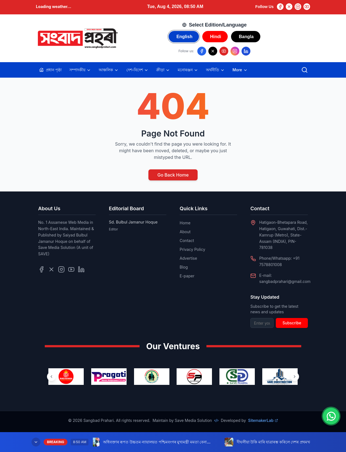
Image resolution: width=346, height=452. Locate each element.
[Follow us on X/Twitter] (212, 51)
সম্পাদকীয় (80, 69)
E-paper (187, 276)
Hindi (215, 36)
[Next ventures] (294, 376)
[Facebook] (280, 6)
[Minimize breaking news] (36, 442)
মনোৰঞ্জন (188, 69)
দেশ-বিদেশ (137, 69)
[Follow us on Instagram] (234, 51)
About (185, 231)
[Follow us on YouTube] (223, 51)
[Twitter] (289, 6)
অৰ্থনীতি (215, 69)
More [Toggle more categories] (240, 69)
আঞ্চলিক (109, 69)
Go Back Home (172, 175)
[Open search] (304, 69)
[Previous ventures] (51, 376)
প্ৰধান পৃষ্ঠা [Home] (50, 69)
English (184, 36)
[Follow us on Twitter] (51, 269)
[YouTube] (306, 6)
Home (185, 222)
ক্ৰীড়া (163, 69)
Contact (187, 240)
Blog (184, 267)
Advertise (188, 258)
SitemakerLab (263, 420)
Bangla (246, 36)
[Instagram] (298, 6)
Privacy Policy (192, 249)
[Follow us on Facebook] (201, 51)
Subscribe (291, 322)
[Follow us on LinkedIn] (246, 51)
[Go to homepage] (77, 38)
